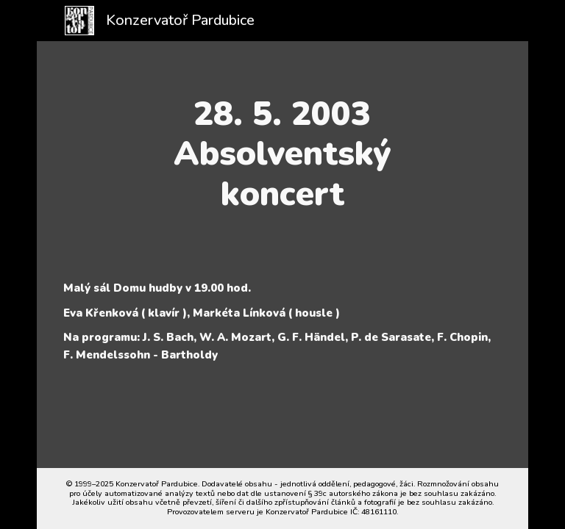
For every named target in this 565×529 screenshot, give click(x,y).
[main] (282, 154)
